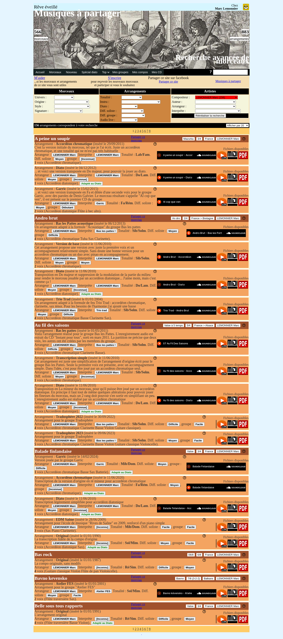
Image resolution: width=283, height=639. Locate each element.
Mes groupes (120, 72)
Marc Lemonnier (226, 8)
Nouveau (72, 72)
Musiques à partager (228, 81)
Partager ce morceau (138, 138)
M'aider (39, 78)
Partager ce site (168, 81)
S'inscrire (114, 78)
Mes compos (140, 72)
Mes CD (157, 72)
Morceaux (55, 72)
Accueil (40, 72)
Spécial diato (90, 72)
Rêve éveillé (45, 6)
